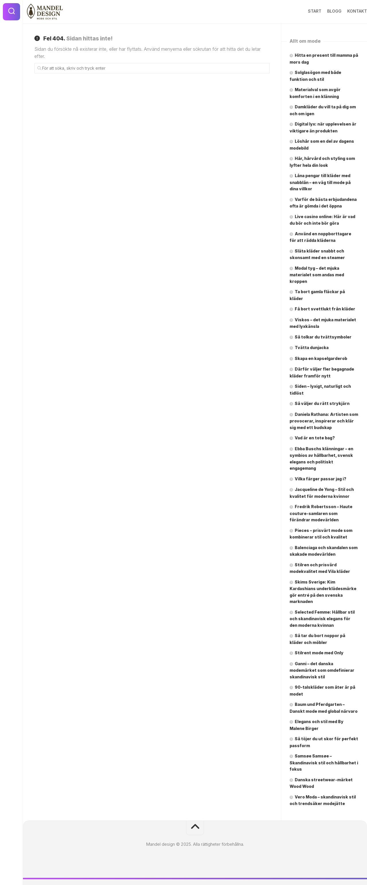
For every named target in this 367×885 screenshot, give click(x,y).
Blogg (323, 11)
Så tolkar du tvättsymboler (323, 336)
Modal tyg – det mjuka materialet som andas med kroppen (317, 275)
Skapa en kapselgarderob (321, 358)
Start (303, 11)
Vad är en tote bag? (315, 437)
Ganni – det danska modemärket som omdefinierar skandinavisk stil (322, 670)
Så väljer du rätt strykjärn (322, 403)
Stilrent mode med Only (319, 652)
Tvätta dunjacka (312, 347)
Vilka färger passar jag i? (320, 478)
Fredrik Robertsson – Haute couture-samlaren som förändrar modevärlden (321, 513)
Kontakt (346, 11)
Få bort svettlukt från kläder (325, 308)
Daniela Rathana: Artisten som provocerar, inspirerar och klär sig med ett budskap (324, 421)
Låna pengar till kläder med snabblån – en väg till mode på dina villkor (320, 182)
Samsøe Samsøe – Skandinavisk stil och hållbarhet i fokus (324, 762)
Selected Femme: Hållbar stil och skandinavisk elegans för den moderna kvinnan (322, 619)
